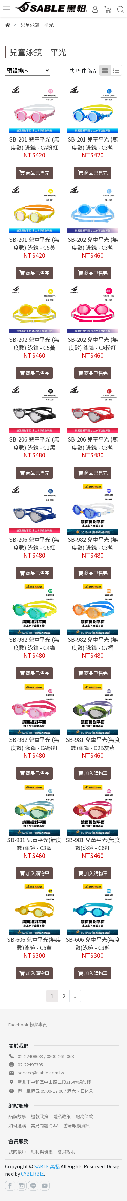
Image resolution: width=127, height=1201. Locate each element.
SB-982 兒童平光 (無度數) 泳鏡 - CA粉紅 (34, 743)
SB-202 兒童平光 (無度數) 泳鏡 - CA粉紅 (93, 343)
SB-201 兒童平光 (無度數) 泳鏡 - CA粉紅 (34, 143)
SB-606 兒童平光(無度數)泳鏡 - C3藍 (93, 943)
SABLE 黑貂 (47, 1166)
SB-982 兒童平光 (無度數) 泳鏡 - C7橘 (93, 643)
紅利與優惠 (42, 1151)
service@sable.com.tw (41, 1072)
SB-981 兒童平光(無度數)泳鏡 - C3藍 (34, 844)
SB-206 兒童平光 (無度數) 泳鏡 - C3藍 (93, 443)
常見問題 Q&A (45, 1125)
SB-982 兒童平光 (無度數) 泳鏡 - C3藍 (93, 543)
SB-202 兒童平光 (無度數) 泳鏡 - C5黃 (34, 343)
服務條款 (84, 1116)
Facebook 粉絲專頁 (27, 1024)
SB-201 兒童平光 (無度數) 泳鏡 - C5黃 (34, 243)
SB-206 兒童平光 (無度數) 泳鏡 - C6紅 (34, 543)
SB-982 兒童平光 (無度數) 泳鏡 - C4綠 (34, 643)
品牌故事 (17, 1116)
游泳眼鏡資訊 (76, 1125)
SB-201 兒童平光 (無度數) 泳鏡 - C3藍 (93, 143)
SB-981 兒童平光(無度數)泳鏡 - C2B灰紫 (93, 743)
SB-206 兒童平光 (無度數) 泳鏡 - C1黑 (34, 443)
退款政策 (39, 1116)
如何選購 (17, 1125)
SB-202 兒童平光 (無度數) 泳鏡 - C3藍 (93, 243)
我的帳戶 (17, 1151)
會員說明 (66, 1151)
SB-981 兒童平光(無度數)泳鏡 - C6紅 (93, 844)
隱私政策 (62, 1116)
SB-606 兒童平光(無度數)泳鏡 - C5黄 (34, 943)
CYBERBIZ (32, 1173)
